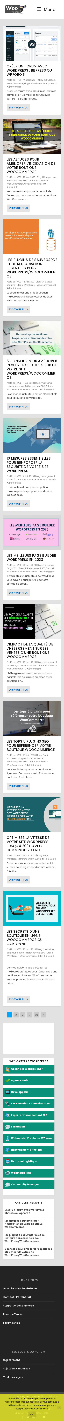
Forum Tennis (11, 1323)
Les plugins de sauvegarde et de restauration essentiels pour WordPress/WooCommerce (32, 268)
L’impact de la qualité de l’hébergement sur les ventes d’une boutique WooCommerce (30, 650)
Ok (32, 1414)
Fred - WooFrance (26, 79)
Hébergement (49, 177)
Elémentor (48, 565)
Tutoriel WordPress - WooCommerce (35, 285)
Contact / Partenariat (17, 1297)
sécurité (11, 285)
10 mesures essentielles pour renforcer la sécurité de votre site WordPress (29, 464)
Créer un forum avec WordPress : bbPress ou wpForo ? (29, 70)
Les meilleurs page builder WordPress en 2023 (31, 557)
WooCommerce (32, 183)
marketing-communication (21, 665)
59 (36, 1015)
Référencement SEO (17, 180)
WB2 (19, 177)
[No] (59, 1407)
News (9, 83)
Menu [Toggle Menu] (45, 11)
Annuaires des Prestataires (20, 1288)
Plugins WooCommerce (30, 758)
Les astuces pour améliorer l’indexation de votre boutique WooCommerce (31, 165)
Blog (52, 79)
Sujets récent (11, 1360)
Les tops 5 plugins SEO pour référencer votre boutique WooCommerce (31, 745)
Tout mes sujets (13, 1377)
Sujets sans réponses (16, 1368)
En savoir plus (18, 107)
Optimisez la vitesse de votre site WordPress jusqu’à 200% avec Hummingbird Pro (28, 843)
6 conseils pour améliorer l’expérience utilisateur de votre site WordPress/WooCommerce (28, 1252)
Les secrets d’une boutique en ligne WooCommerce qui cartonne (25, 937)
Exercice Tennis (12, 1314)
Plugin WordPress (33, 83)
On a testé (18, 83)
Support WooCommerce (18, 1305)
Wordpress (48, 83)
